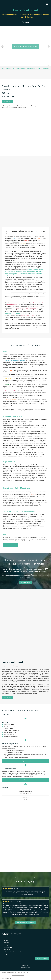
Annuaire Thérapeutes (18, 975)
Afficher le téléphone (10, 732)
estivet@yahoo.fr (9, 734)
